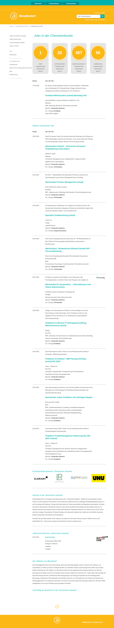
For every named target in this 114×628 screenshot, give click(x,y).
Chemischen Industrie (73, 499)
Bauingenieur (56, 159)
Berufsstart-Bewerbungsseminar (60, 575)
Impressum (86, 622)
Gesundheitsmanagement (77, 407)
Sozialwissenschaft (68, 264)
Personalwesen (49, 264)
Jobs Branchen (15, 39)
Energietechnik (69, 159)
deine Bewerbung (37, 575)
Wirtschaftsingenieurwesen (83, 192)
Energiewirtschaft (80, 159)
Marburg (47, 156)
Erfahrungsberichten (38, 581)
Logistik (47, 225)
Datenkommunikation (55, 407)
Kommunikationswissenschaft (77, 336)
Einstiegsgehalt (39, 565)
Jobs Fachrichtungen (18, 36)
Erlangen (48, 294)
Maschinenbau (59, 161)
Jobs (11, 26)
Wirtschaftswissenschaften (21, 68)
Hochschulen (71, 3)
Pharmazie (13, 64)
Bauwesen (74, 448)
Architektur (48, 159)
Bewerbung (90, 507)
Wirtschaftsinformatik (65, 338)
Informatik (52, 336)
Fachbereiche (15, 61)
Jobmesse (95, 565)
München (13, 55)
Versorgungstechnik (64, 374)
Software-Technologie (51, 338)
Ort (11, 51)
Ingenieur (48, 161)
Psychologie (58, 264)
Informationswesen (61, 336)
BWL (11, 71)
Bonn (46, 261)
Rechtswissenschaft (51, 297)
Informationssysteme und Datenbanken (70, 410)
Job (65, 583)
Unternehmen (54, 3)
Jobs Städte (14, 46)
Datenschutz (97, 622)
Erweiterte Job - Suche (94, 20)
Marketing (14, 74)
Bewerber (38, 3)
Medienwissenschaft (51, 415)
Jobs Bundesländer (17, 42)
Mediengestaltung (75, 413)
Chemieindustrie (21, 26)
